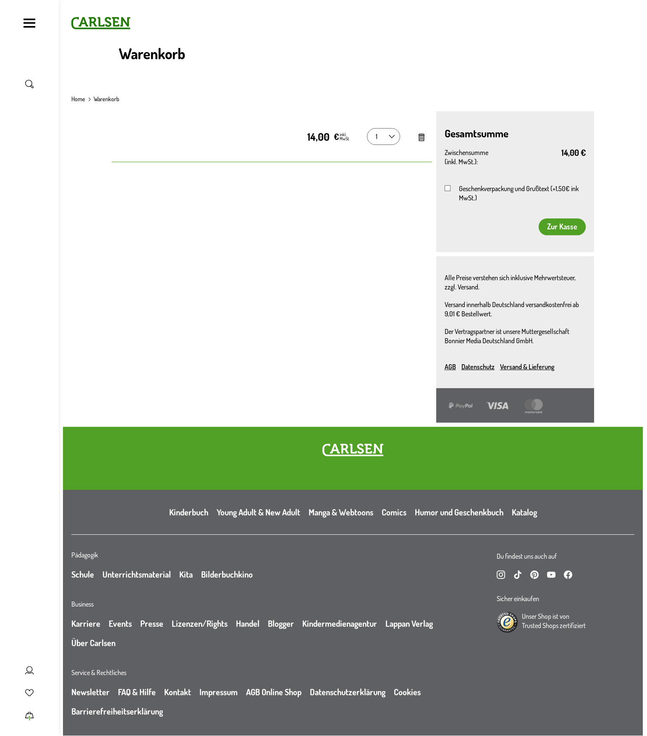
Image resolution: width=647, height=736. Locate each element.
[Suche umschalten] (29, 84)
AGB (450, 367)
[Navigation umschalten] (29, 23)
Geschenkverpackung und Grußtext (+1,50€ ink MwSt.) (519, 193)
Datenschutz (478, 367)
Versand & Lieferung (527, 367)
